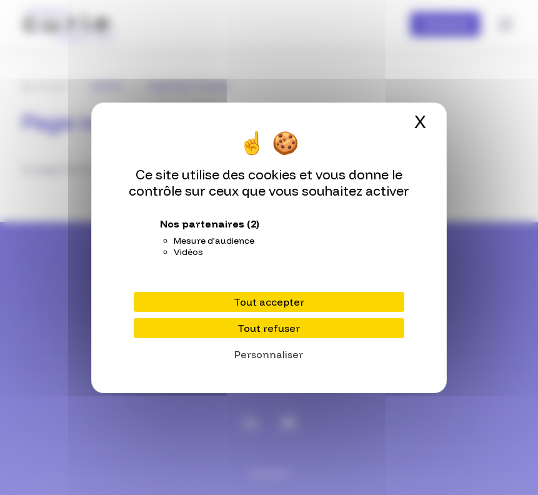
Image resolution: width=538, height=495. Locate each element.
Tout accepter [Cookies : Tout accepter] (269, 302)
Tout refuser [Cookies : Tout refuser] (268, 328)
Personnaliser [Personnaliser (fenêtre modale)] (268, 354)
